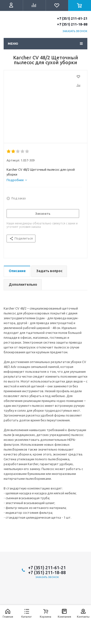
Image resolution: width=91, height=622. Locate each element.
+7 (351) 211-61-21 (72, 18)
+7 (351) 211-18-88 (72, 24)
